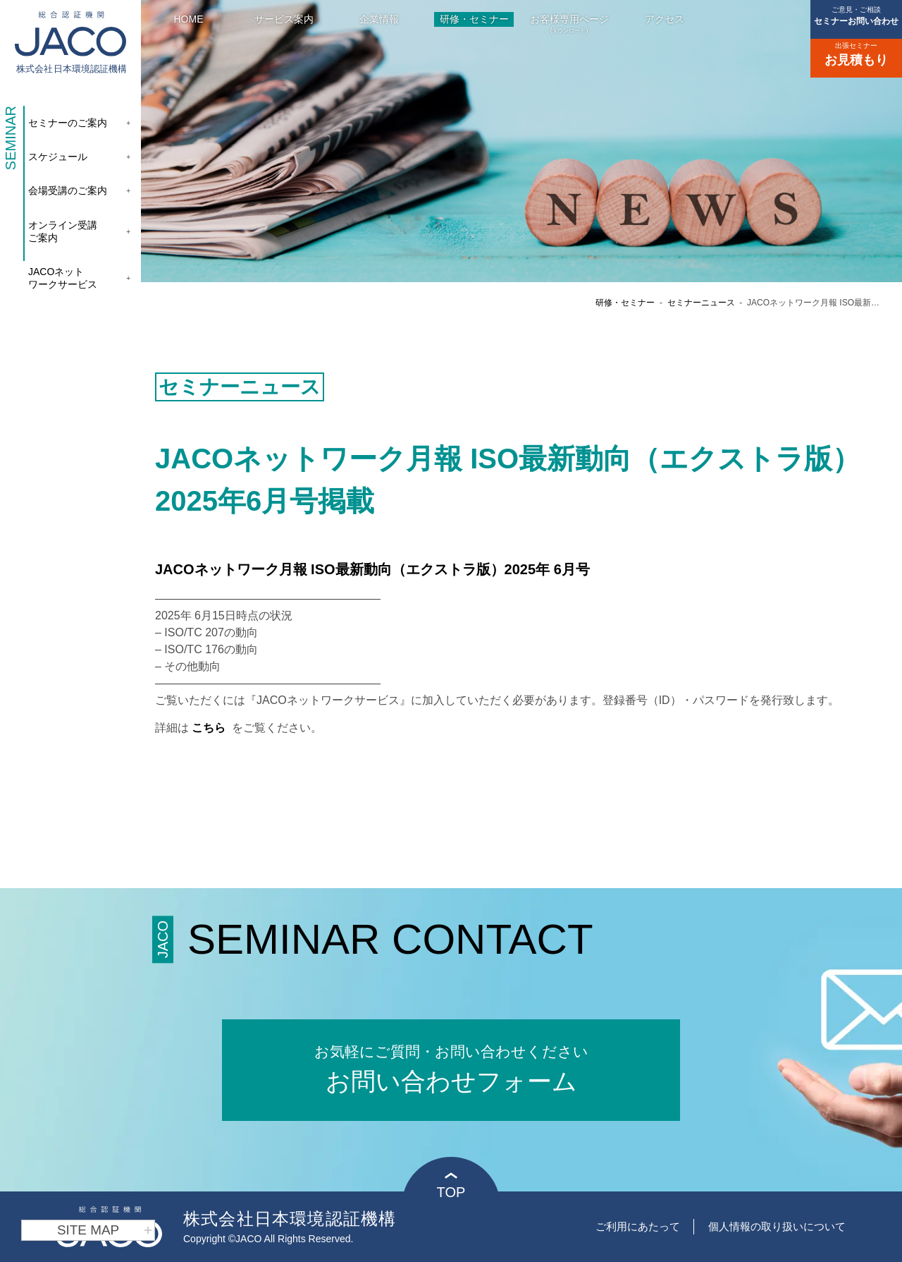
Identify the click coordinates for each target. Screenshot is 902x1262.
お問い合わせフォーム (451, 1067)
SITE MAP (105, 1230)
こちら (210, 728)
